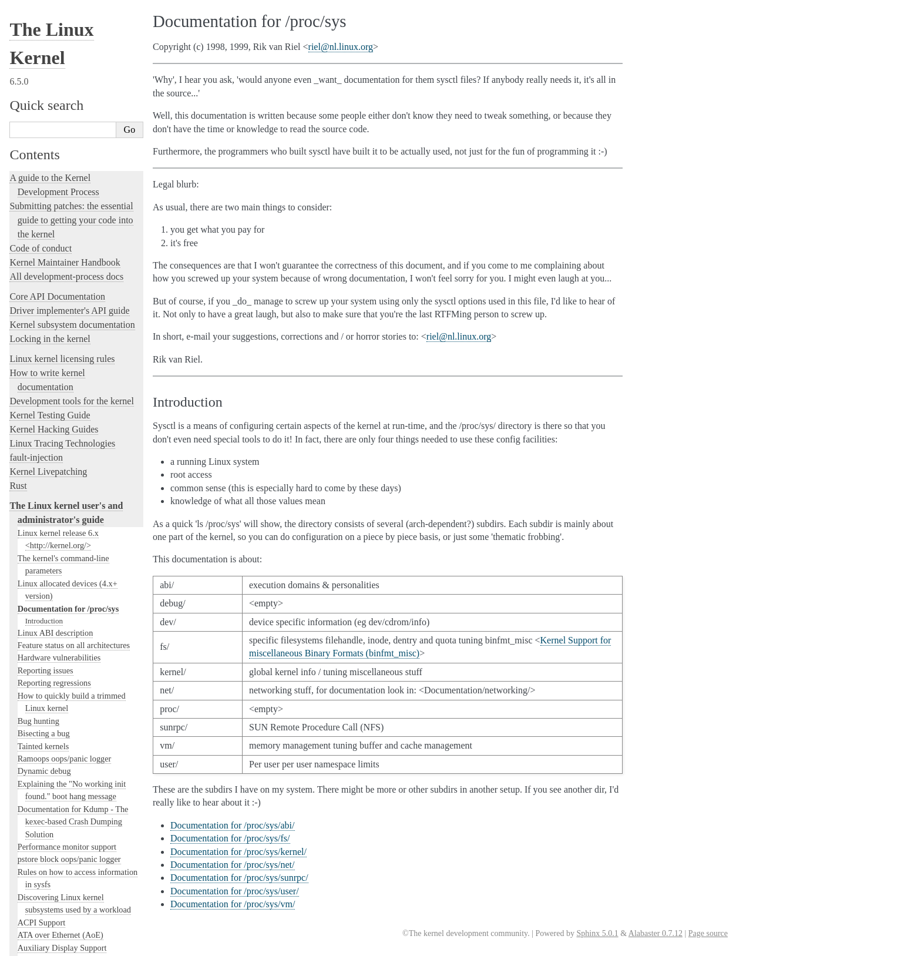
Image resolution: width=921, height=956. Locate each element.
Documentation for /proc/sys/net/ (232, 865)
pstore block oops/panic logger (69, 266)
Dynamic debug (44, 178)
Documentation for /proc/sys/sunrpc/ (239, 878)
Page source (708, 933)
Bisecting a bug (44, 141)
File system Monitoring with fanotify (80, 632)
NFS (25, 645)
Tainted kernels (43, 154)
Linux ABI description (55, 40)
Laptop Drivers (43, 821)
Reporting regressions (54, 90)
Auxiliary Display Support (62, 355)
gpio (25, 657)
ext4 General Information (60, 620)
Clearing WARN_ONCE (59, 506)
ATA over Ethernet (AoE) (60, 342)
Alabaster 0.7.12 (655, 933)
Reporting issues (45, 78)
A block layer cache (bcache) (66, 368)
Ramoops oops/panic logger (65, 166)
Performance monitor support (67, 254)
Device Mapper (44, 581)
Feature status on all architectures (74, 53)
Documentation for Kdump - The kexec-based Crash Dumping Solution (73, 229)
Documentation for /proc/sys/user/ (234, 891)
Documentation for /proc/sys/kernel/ (238, 852)
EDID (28, 594)
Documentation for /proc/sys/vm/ (232, 904)
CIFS (26, 493)
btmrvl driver (40, 456)
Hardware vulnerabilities (59, 65)
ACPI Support (41, 330)
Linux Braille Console (55, 443)
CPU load (34, 519)
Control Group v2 (48, 481)
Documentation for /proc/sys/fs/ (230, 838)
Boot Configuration (50, 430)
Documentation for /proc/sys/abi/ (232, 825)
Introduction (44, 28)
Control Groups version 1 (60, 468)
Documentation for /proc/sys (68, 16)
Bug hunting (38, 128)
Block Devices (42, 418)
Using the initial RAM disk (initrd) (76, 720)
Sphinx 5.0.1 (597, 933)
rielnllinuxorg (340, 47)
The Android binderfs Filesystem (73, 380)
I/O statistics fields (49, 733)
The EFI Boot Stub (49, 607)
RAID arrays (39, 922)
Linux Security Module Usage (68, 909)
